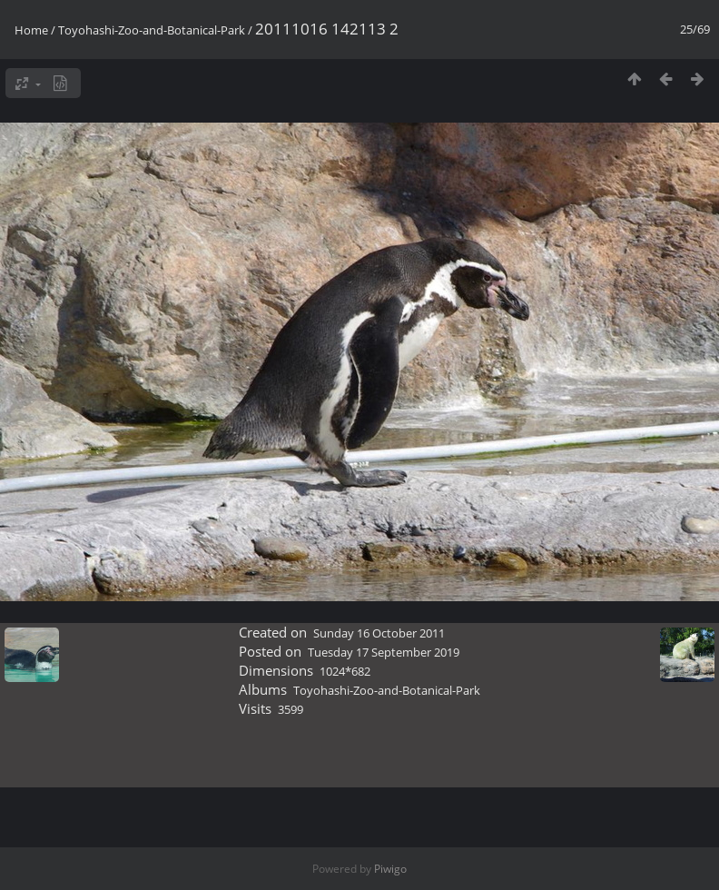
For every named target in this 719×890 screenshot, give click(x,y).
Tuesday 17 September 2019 (383, 652)
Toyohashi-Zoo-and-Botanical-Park (151, 30)
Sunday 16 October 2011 (379, 633)
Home (31, 30)
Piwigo (390, 868)
